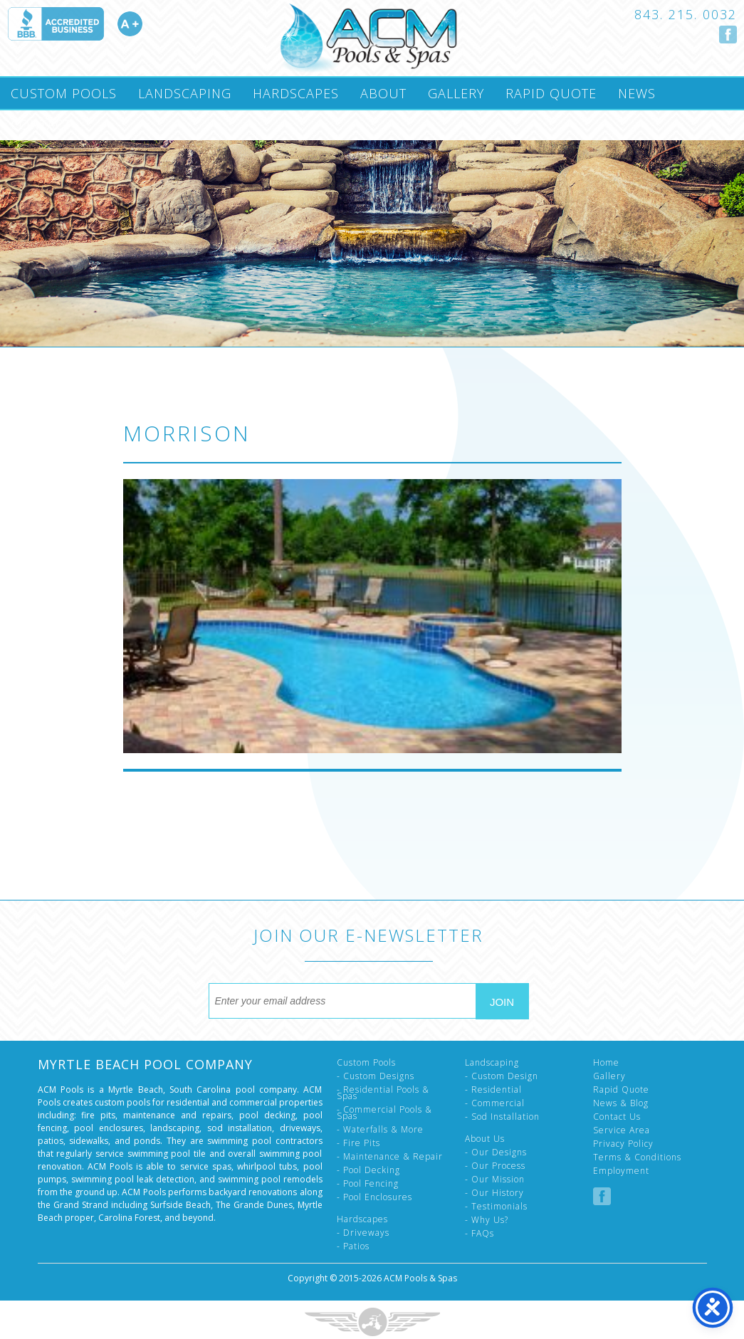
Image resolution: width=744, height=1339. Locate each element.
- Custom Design (501, 1076)
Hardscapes (296, 93)
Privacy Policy (623, 1144)
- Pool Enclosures (374, 1197)
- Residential (493, 1089)
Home (606, 1062)
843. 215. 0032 (685, 14)
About (383, 93)
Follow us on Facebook (728, 34)
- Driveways (363, 1233)
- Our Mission (495, 1179)
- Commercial (495, 1103)
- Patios (353, 1246)
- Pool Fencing (368, 1183)
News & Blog (621, 1103)
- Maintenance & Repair (390, 1156)
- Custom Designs (375, 1076)
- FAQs (479, 1233)
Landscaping (184, 93)
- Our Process (495, 1166)
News (637, 93)
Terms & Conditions (637, 1157)
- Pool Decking (368, 1170)
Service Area (621, 1130)
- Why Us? (486, 1220)
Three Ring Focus (372, 1322)
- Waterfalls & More (380, 1129)
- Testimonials (496, 1206)
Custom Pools (64, 93)
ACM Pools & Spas (420, 1278)
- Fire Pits (358, 1143)
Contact (41, 124)
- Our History (494, 1193)
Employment (621, 1171)
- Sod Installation (502, 1116)
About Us (485, 1139)
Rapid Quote (551, 93)
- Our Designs (496, 1152)
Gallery (456, 93)
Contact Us (617, 1116)
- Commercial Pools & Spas (384, 1112)
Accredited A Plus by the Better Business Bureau (74, 24)
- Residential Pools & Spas (383, 1092)
